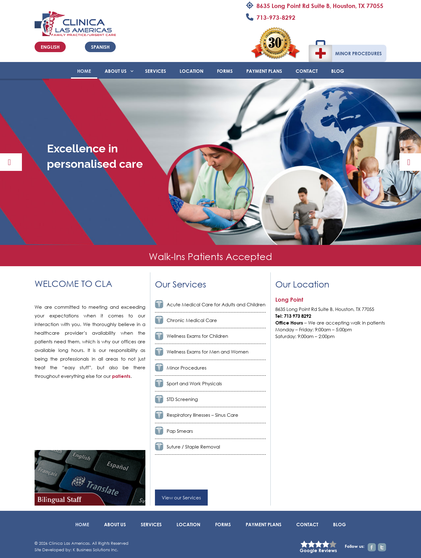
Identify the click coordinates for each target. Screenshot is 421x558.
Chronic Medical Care (192, 320)
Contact (307, 71)
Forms (225, 71)
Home (84, 71)
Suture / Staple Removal (193, 447)
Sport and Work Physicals (194, 383)
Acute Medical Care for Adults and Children (216, 304)
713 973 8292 (297, 316)
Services (155, 71)
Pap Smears (180, 431)
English (50, 47)
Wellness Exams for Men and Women (207, 352)
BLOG (337, 71)
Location (191, 71)
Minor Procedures (358, 53)
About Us (116, 71)
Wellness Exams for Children (197, 336)
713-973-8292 (275, 17)
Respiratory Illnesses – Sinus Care (202, 415)
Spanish (100, 47)
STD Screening (182, 399)
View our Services (181, 497)
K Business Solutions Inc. (95, 549)
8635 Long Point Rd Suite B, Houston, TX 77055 (319, 5)
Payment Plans (264, 71)
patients (121, 376)
